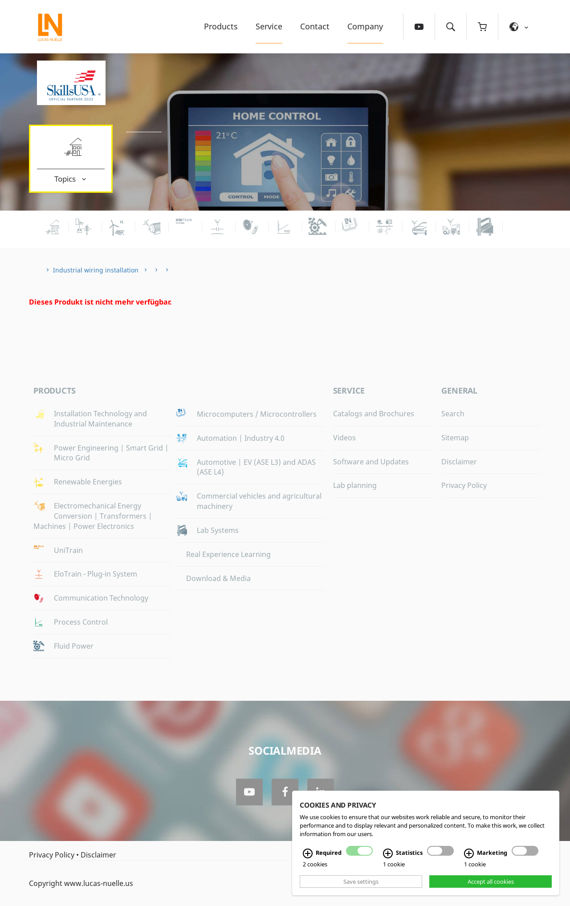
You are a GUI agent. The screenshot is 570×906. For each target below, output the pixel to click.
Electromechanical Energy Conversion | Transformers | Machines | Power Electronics (92, 516)
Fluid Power (74, 646)
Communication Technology (101, 598)
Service (269, 26)
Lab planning (355, 485)
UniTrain (68, 550)
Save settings (361, 882)
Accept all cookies (491, 882)
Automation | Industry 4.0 (241, 438)
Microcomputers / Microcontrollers (257, 414)
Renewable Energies (88, 482)
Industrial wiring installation (95, 270)
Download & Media (218, 578)
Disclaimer (459, 462)
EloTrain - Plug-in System (95, 574)
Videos (344, 438)
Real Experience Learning (228, 554)
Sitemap (455, 438)
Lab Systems (218, 530)
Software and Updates (371, 462)
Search (452, 413)
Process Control (81, 622)
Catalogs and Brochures (373, 413)
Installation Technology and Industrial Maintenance (100, 419)
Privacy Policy (464, 485)
